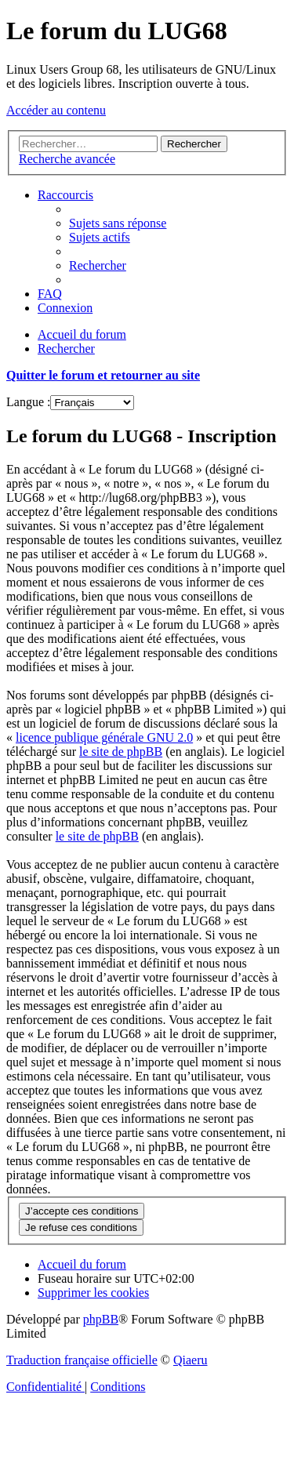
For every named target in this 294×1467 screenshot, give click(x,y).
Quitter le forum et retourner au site (103, 375)
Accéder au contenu (56, 110)
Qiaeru (190, 1360)
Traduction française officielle (82, 1360)
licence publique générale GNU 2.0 (104, 737)
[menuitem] (117, 223)
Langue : (28, 402)
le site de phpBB (120, 751)
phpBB (100, 1319)
